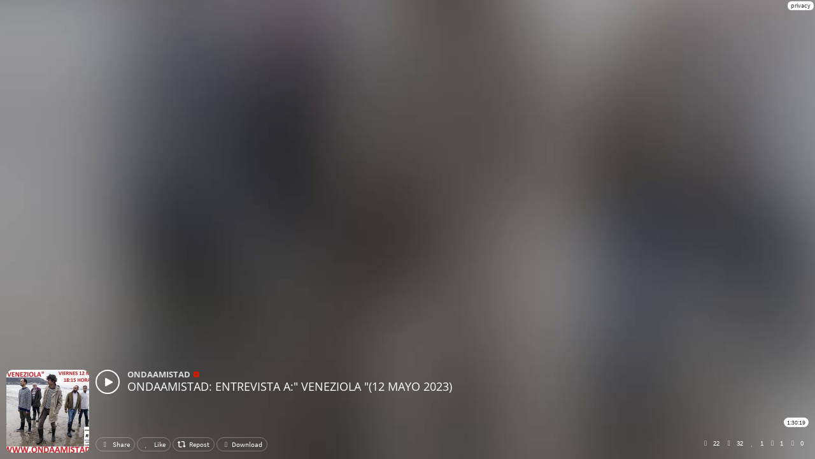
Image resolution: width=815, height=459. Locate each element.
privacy (801, 5)
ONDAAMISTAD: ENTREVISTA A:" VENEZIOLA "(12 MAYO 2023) (289, 386)
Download (242, 444)
